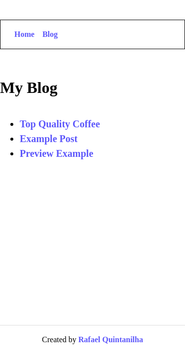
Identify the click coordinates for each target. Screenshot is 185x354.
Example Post (48, 138)
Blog (50, 34)
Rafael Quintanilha (110, 339)
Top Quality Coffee (60, 123)
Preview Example (56, 153)
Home (24, 34)
